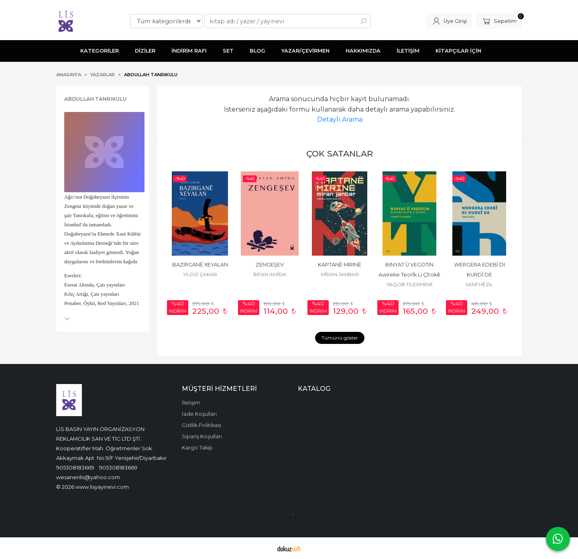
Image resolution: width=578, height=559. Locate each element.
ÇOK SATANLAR (339, 153)
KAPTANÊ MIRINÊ (339, 265)
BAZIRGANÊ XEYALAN (200, 265)
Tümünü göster (340, 338)
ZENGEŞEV (270, 265)
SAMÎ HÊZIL (479, 284)
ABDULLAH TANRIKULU (95, 99)
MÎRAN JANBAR (340, 274)
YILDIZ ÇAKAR (200, 274)
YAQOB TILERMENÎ (409, 284)
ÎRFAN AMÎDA (269, 274)
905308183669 (75, 467)
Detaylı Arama (339, 119)
